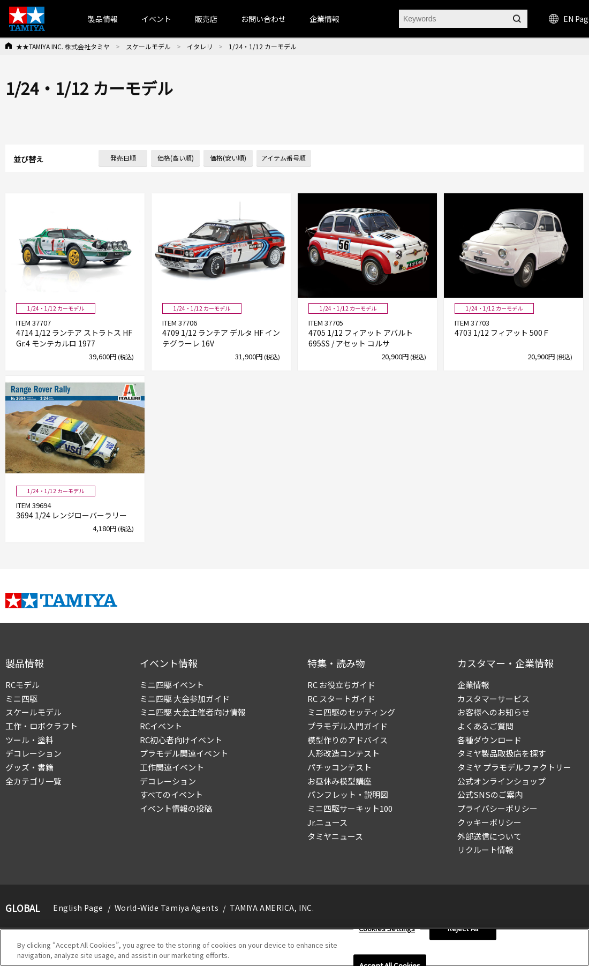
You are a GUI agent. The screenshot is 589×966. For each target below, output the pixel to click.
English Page (78, 907)
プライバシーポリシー (497, 808)
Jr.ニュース (327, 822)
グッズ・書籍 (29, 767)
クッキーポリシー (489, 822)
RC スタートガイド (341, 698)
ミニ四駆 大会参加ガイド (185, 698)
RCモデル (22, 684)
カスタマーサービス (493, 698)
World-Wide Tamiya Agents (166, 907)
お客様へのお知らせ (493, 712)
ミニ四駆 (21, 698)
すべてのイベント (171, 794)
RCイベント (161, 725)
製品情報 (103, 18)
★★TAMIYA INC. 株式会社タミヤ (63, 46)
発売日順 (123, 157)
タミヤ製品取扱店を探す (501, 753)
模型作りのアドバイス (347, 739)
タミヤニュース (335, 836)
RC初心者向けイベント (181, 739)
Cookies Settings (387, 935)
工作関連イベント (172, 767)
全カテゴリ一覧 (33, 781)
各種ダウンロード (489, 739)
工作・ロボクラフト (41, 725)
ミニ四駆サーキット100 (349, 808)
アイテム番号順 (283, 157)
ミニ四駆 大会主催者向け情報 (193, 712)
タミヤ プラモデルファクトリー (514, 767)
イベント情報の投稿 (176, 808)
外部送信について (489, 836)
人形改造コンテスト (343, 753)
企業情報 (473, 684)
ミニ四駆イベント (172, 684)
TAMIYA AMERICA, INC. (272, 907)
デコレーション (33, 753)
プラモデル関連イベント (184, 753)
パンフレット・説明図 (347, 794)
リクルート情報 (485, 849)
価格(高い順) (175, 157)
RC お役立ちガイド (341, 684)
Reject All (463, 935)
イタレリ (200, 46)
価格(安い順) (228, 157)
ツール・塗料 (29, 739)
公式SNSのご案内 (490, 794)
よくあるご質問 (485, 725)
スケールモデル (148, 46)
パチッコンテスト (339, 767)
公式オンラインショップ (501, 781)
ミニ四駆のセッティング (351, 712)
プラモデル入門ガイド (347, 725)
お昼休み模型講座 (339, 781)
